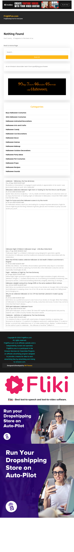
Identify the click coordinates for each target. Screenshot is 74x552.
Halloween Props (12, 163)
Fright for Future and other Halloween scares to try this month (27, 200)
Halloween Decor (12, 138)
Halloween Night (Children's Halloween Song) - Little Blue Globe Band (29, 249)
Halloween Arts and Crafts (16, 125)
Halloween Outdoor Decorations (18, 151)
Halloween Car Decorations (16, 134)
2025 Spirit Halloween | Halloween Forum (19, 307)
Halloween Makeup (13, 146)
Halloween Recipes (13, 167)
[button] (37, 23)
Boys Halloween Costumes (16, 113)
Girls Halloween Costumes (16, 117)
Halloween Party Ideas (14, 155)
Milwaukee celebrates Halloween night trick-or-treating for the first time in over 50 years (36, 190)
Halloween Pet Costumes (15, 159)
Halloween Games (13, 142)
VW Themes (28, 365)
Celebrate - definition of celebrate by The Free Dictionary (25, 315)
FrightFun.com (11, 16)
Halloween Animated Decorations (19, 121)
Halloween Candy (12, 130)
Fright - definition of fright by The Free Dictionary (22, 272)
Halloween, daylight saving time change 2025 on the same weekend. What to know (34, 283)
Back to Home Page (11, 46)
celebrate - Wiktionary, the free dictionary (20, 181)
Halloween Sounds (13, 171)
